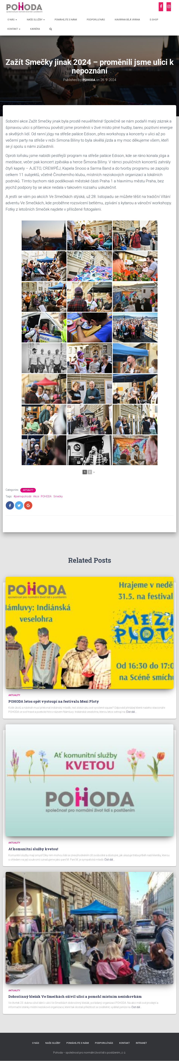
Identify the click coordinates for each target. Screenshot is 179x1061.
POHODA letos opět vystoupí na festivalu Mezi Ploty (53, 701)
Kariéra (35, 28)
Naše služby (36, 19)
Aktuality (28, 490)
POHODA (46, 496)
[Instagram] (168, 6)
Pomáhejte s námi (66, 19)
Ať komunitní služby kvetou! (33, 849)
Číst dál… (131, 711)
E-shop (154, 19)
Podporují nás (96, 19)
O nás (12, 19)
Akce (36, 496)
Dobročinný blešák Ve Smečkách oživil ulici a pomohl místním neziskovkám (75, 996)
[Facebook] (161, 6)
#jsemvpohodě (22, 496)
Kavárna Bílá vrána (127, 19)
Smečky (58, 496)
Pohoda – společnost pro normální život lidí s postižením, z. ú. (89, 1052)
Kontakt (13, 28)
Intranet (143, 1043)
